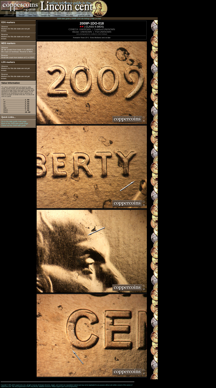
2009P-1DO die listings (80, 18)
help (92, 18)
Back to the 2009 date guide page (14, 123)
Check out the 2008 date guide (13, 125)
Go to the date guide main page (13, 121)
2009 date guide (63, 18)
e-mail (98, 18)
